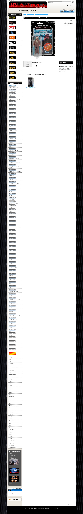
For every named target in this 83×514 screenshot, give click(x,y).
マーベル (12, 28)
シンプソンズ (12, 153)
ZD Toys (10, 425)
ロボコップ (12, 274)
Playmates (10, 405)
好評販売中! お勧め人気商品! (14, 86)
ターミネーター (12, 206)
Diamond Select (11, 365)
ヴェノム (12, 113)
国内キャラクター (12, 73)
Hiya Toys (10, 385)
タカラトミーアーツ (12, 432)
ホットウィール (12, 262)
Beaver (10, 359)
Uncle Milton (11, 421)
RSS (14, 499)
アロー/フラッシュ (12, 106)
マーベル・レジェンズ (13, 266)
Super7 (10, 410)
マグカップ (12, 334)
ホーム (13, 11)
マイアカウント (71, 5)
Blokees (10, 361)
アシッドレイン (12, 102)
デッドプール (12, 218)
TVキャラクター (12, 58)
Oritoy (10, 403)
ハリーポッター (12, 239)
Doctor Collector (11, 370)
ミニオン (12, 270)
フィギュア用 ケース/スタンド (14, 314)
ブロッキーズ (12, 38)
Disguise (10, 366)
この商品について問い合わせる (66, 69)
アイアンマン (12, 94)
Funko (10, 377)
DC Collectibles (11, 363)
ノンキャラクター (12, 78)
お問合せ (34, 11)
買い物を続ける (63, 71)
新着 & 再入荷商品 (12, 447)
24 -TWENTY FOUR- (12, 90)
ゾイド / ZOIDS (12, 198)
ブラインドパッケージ (13, 318)
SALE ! (12, 354)
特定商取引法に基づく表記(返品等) (67, 66)
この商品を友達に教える (65, 68)
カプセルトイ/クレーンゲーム (14, 298)
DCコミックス (12, 33)
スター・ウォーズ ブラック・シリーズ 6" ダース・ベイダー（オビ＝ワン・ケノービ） (31, 82)
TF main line (11, 414)
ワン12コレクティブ (12, 350)
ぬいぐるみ (12, 310)
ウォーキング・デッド (13, 117)
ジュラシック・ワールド (13, 149)
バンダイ (10, 434)
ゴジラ (12, 145)
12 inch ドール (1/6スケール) (14, 290)
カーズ (12, 125)
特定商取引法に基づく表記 (39, 508)
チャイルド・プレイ (12, 214)
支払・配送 (31, 508)
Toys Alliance (11, 420)
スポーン (12, 194)
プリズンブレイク (12, 250)
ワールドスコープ (12, 440)
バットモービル (12, 235)
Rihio (9, 407)
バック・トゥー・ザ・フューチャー (15, 226)
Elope (10, 372)
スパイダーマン (12, 190)
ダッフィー (12, 210)
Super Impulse (11, 412)
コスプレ (12, 306)
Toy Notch (10, 418)
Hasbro (10, 383)
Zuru (9, 427)
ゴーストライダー (12, 141)
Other (9, 442)
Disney (10, 368)
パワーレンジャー (12, 243)
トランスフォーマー (12, 23)
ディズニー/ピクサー (12, 48)
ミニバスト (12, 338)
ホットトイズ (11, 436)
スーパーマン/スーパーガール (14, 157)
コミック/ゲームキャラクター (14, 63)
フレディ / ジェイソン (13, 254)
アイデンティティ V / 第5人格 (14, 98)
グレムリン (12, 133)
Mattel (10, 394)
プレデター (12, 258)
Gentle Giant (11, 379)
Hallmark (10, 381)
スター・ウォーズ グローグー (14, 161)
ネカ (12, 43)
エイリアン (12, 121)
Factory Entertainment (12, 374)
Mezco (10, 398)
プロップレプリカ (12, 322)
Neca (9, 401)
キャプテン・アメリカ (13, 129)
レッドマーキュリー (12, 438)
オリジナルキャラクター (13, 68)
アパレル (12, 294)
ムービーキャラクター (13, 53)
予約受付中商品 (11, 443)
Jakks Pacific (11, 388)
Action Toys (11, 357)
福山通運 (10, 483)
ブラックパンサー (12, 246)
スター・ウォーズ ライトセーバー (15, 170)
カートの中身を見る (15, 489)
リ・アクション (12, 346)
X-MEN (12, 282)
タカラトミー (11, 431)
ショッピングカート (67, 10)
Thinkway (10, 416)
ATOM (17, 499)
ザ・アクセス (11, 429)
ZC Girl (12, 286)
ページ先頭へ (69, 504)
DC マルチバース (12, 278)
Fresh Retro (11, 376)
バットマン (12, 231)
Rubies (10, 409)
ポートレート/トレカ (12, 326)
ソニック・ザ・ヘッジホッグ (14, 202)
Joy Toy (10, 390)
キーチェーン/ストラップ (13, 302)
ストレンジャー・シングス (14, 182)
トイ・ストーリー (12, 221)
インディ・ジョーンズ (13, 110)
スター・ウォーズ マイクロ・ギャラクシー (15, 166)
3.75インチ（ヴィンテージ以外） (41, 14)
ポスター (12, 330)
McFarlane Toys (11, 396)
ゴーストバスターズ (12, 137)
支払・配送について (24, 11)
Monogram (10, 399)
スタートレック (12, 174)
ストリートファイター (13, 178)
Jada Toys (10, 387)
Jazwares (10, 392)
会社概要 (10, 453)
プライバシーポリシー (49, 508)
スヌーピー (12, 186)
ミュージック (12, 342)
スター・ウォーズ (12, 18)
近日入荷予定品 (11, 445)
